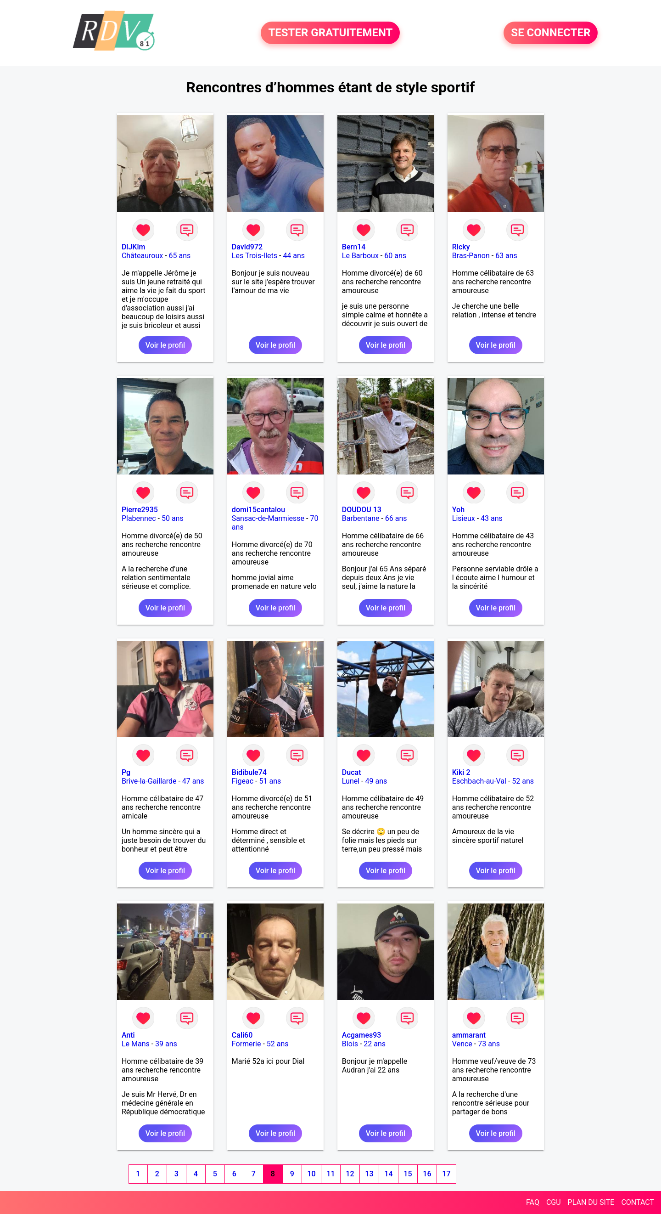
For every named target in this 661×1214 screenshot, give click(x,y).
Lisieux (463, 518)
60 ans (395, 255)
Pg (126, 772)
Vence (462, 1043)
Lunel (350, 781)
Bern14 (353, 247)
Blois (350, 1043)
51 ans (270, 781)
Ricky (461, 247)
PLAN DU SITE (591, 1202)
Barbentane (361, 518)
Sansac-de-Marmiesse (268, 518)
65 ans (180, 255)
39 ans (166, 1043)
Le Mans (136, 1043)
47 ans (193, 781)
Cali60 (242, 1035)
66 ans (396, 518)
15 (407, 1173)
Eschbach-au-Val (479, 781)
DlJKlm (134, 247)
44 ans (294, 255)
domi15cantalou (258, 509)
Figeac (242, 781)
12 (350, 1173)
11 (330, 1173)
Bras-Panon (471, 255)
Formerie (246, 1043)
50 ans (173, 518)
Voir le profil (165, 345)
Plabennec (139, 518)
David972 (247, 247)
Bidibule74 (249, 772)
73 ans (489, 1043)
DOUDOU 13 (361, 509)
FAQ (532, 1202)
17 (446, 1173)
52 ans (523, 781)
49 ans (376, 781)
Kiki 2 (461, 772)
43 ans (492, 518)
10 (311, 1173)
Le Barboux (360, 255)
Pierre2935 (140, 509)
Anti (128, 1035)
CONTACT (637, 1202)
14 (388, 1173)
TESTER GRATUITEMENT (330, 33)
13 (369, 1173)
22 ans (375, 1043)
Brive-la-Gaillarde (149, 781)
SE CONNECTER (550, 33)
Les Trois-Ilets (254, 255)
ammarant (469, 1035)
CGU (553, 1202)
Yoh (458, 509)
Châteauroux (142, 255)
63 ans (506, 255)
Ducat (351, 772)
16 (427, 1173)
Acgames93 (361, 1035)
